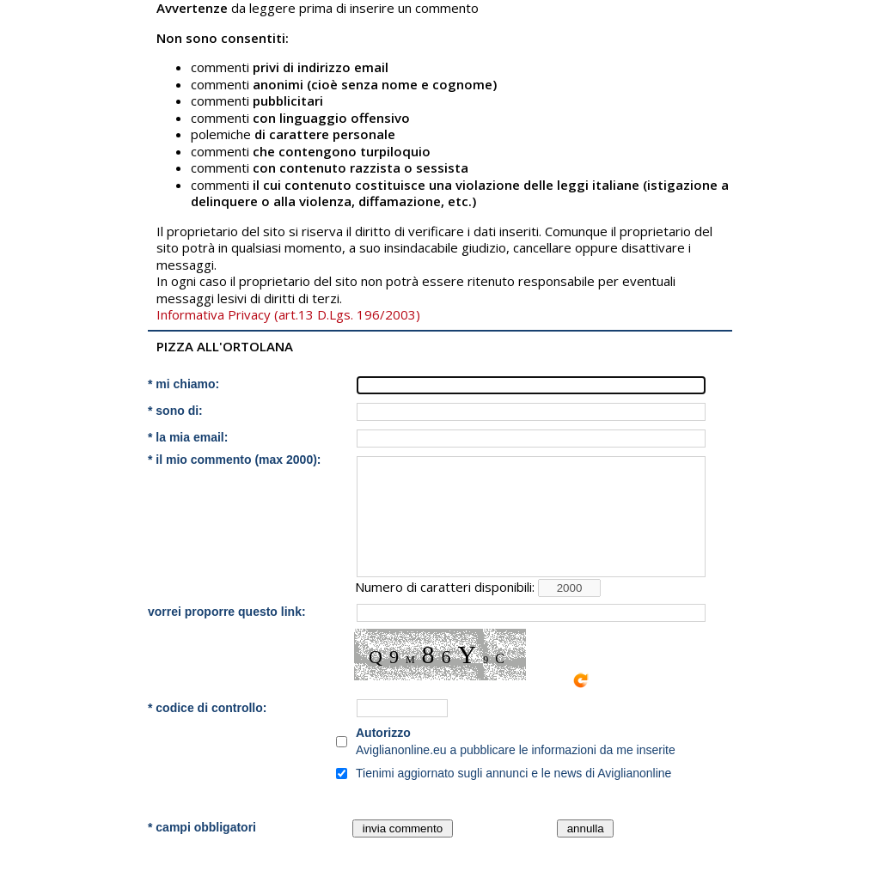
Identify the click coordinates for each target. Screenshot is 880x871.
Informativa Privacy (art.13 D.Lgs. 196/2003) (288, 314)
